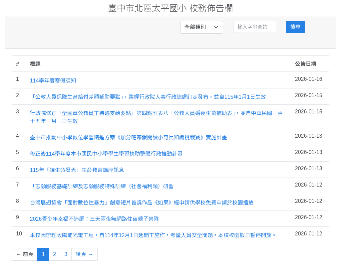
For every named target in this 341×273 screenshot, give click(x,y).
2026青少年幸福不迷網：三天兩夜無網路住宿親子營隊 (94, 219)
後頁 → (84, 254)
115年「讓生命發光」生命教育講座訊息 (77, 170)
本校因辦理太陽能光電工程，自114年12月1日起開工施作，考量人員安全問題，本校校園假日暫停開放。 (153, 235)
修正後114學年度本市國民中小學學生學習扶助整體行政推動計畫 (106, 154)
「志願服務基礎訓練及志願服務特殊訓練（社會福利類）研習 (102, 186)
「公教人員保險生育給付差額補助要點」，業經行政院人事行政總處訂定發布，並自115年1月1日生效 (148, 97)
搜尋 (295, 27)
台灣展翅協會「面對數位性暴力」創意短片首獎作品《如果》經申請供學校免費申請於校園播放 (142, 202)
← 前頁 (24, 254)
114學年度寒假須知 (53, 80)
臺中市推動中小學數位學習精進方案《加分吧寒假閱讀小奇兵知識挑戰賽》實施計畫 (128, 137)
